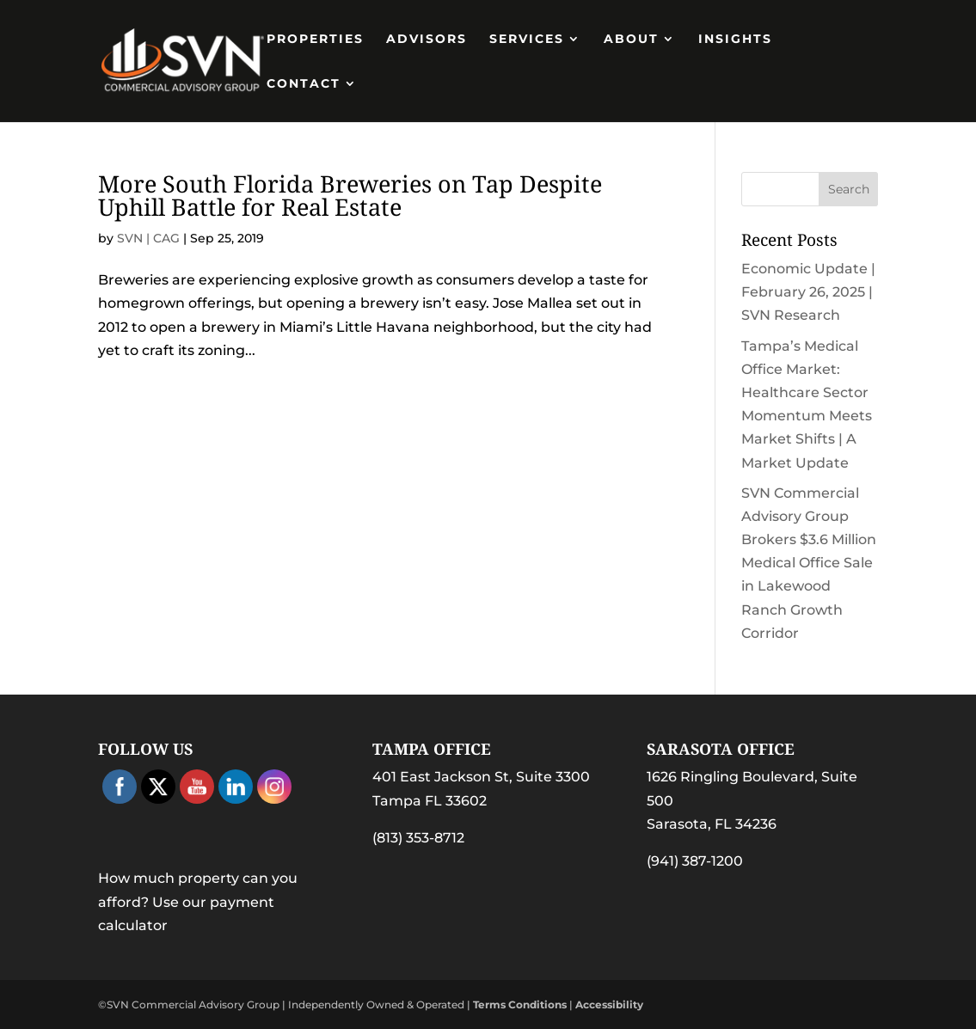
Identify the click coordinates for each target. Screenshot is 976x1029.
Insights (735, 39)
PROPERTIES (315, 39)
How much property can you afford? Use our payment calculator (198, 901)
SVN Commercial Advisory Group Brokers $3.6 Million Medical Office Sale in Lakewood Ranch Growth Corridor (808, 563)
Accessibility (609, 1004)
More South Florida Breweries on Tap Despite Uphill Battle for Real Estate (350, 195)
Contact (304, 84)
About (631, 39)
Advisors (426, 39)
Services (526, 39)
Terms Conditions (520, 1004)
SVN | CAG (148, 238)
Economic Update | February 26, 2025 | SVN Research (808, 291)
